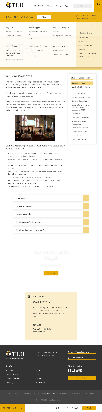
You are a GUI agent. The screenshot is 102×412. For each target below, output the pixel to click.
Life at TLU (18, 15)
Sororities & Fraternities (80, 118)
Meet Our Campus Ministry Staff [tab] (30, 230)
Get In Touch (82, 378)
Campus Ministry (78, 83)
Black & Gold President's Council (81, 88)
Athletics (49, 6)
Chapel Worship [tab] (23, 198)
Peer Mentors (77, 136)
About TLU (38, 6)
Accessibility (25, 394)
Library (39, 378)
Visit (89, 408)
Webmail (39, 374)
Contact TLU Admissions (78, 352)
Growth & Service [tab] (24, 206)
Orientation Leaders (79, 139)
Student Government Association (80, 123)
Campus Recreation (79, 101)
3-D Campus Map (75, 358)
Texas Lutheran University (57, 400)
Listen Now (51, 273)
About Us (10, 370)
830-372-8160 (45, 329)
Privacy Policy (13, 394)
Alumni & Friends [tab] (23, 214)
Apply (75, 408)
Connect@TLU (77, 114)
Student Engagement (37, 15)
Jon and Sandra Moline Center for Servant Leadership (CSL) (80, 107)
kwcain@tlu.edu (39, 332)
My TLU (39, 370)
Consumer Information (41, 394)
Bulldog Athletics (78, 93)
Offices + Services (13, 378)
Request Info (62, 408)
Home (8, 15)
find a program (12, 408)
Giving (58, 6)
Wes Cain (40, 302)
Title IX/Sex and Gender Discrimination (67, 394)
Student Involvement (80, 128)
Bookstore (40, 382)
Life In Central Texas (79, 132)
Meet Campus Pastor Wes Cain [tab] (29, 222)
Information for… (82, 6)
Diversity (9, 382)
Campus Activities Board (81, 97)
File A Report (89, 394)
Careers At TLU (12, 374)
